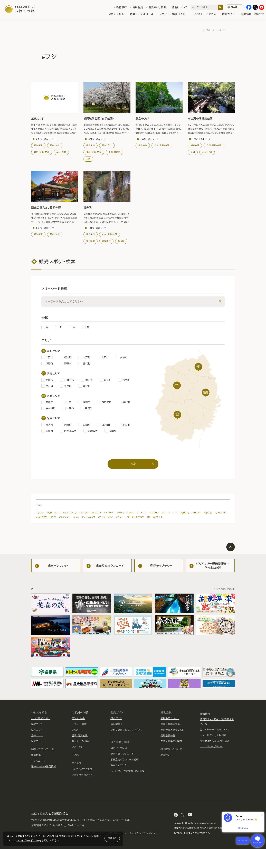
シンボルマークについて (142, 832)
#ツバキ (120, 512)
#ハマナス (158, 517)
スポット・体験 (80, 712)
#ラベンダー (65, 517)
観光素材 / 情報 (157, 7)
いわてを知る (117, 14)
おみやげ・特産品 (81, 741)
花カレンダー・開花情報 (43, 766)
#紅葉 (49, 512)
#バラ (57, 512)
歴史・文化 (55, 145)
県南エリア (37, 729)
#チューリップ (122, 517)
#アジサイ (109, 512)
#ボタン (131, 512)
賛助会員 (137, 7)
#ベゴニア (96, 512)
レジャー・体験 (79, 724)
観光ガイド (230, 14)
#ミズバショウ (70, 512)
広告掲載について (225, 589)
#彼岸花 (184, 512)
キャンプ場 (207, 152)
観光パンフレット (119, 748)
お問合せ (259, 14)
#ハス (175, 512)
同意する (112, 838)
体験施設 (106, 241)
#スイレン (142, 512)
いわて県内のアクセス (83, 774)
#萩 (148, 517)
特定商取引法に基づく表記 (214, 740)
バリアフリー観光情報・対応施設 (127, 770)
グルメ (75, 729)
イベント (198, 14)
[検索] (220, 7)
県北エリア (37, 741)
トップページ (208, 30)
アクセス (212, 14)
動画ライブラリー (119, 765)
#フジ (53, 517)
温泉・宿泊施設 (80, 735)
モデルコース (38, 760)
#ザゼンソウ (220, 512)
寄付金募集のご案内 (171, 741)
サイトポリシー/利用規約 (213, 735)
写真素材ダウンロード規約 (124, 759)
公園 (88, 158)
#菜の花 (208, 512)
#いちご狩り (42, 517)
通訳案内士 (116, 724)
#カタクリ (196, 512)
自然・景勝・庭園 (41, 152)
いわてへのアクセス (82, 769)
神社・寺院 (61, 152)
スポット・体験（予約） (175, 14)
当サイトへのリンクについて (214, 729)
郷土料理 (90, 241)
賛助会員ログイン (169, 718)
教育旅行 (121, 7)
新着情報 (246, 14)
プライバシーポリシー (28, 840)
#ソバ (110, 517)
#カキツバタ (138, 517)
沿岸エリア (37, 735)
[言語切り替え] (234, 7)
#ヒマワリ (84, 512)
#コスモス (154, 512)
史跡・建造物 (114, 152)
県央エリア (37, 724)
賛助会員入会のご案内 (172, 729)
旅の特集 (36, 755)
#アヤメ (101, 517)
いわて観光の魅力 (40, 718)
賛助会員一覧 (167, 735)
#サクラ (40, 512)
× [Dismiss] (262, 814)
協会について (179, 7)
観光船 (121, 241)
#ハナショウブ (88, 517)
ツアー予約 (77, 746)
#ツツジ (166, 512)
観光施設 (38, 145)
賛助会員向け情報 (170, 724)
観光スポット (78, 718)
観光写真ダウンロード (122, 753)
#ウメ (76, 517)
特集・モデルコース (143, 14)
